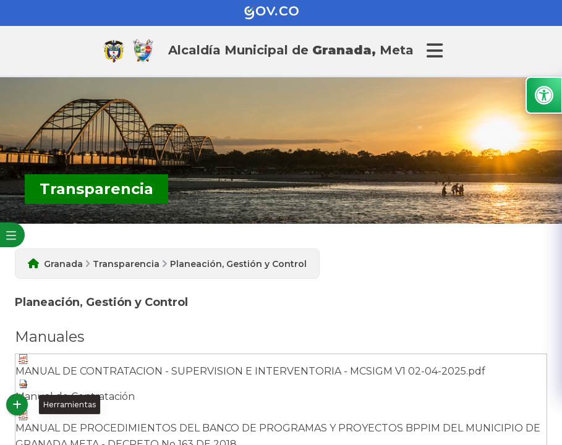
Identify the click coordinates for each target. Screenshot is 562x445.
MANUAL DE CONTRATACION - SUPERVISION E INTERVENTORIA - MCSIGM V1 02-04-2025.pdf (250, 365)
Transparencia (126, 263)
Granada (63, 263)
